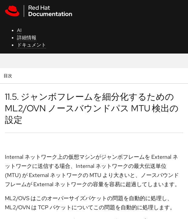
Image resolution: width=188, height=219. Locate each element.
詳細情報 (26, 37)
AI (19, 30)
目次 (8, 75)
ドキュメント (31, 45)
